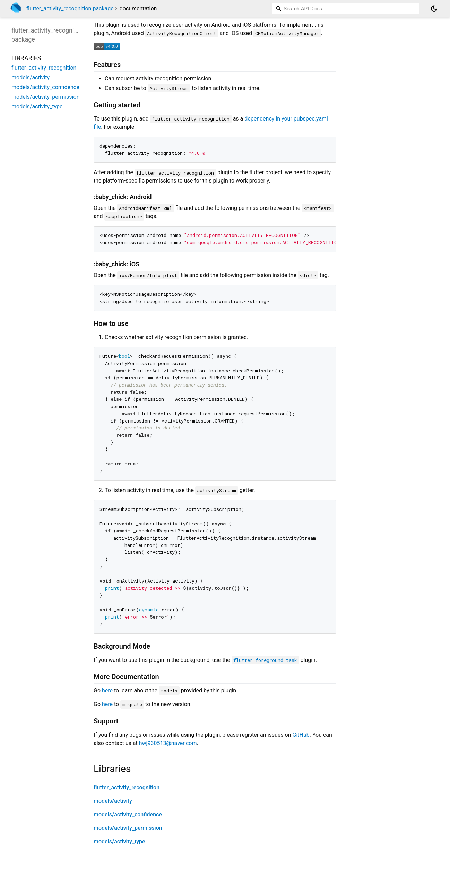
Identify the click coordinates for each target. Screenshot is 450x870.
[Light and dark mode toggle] (434, 8)
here (107, 690)
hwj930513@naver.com (168, 743)
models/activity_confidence (128, 814)
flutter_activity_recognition (126, 787)
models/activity (113, 801)
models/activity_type (119, 841)
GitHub (301, 734)
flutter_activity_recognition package (70, 8)
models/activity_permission (128, 828)
